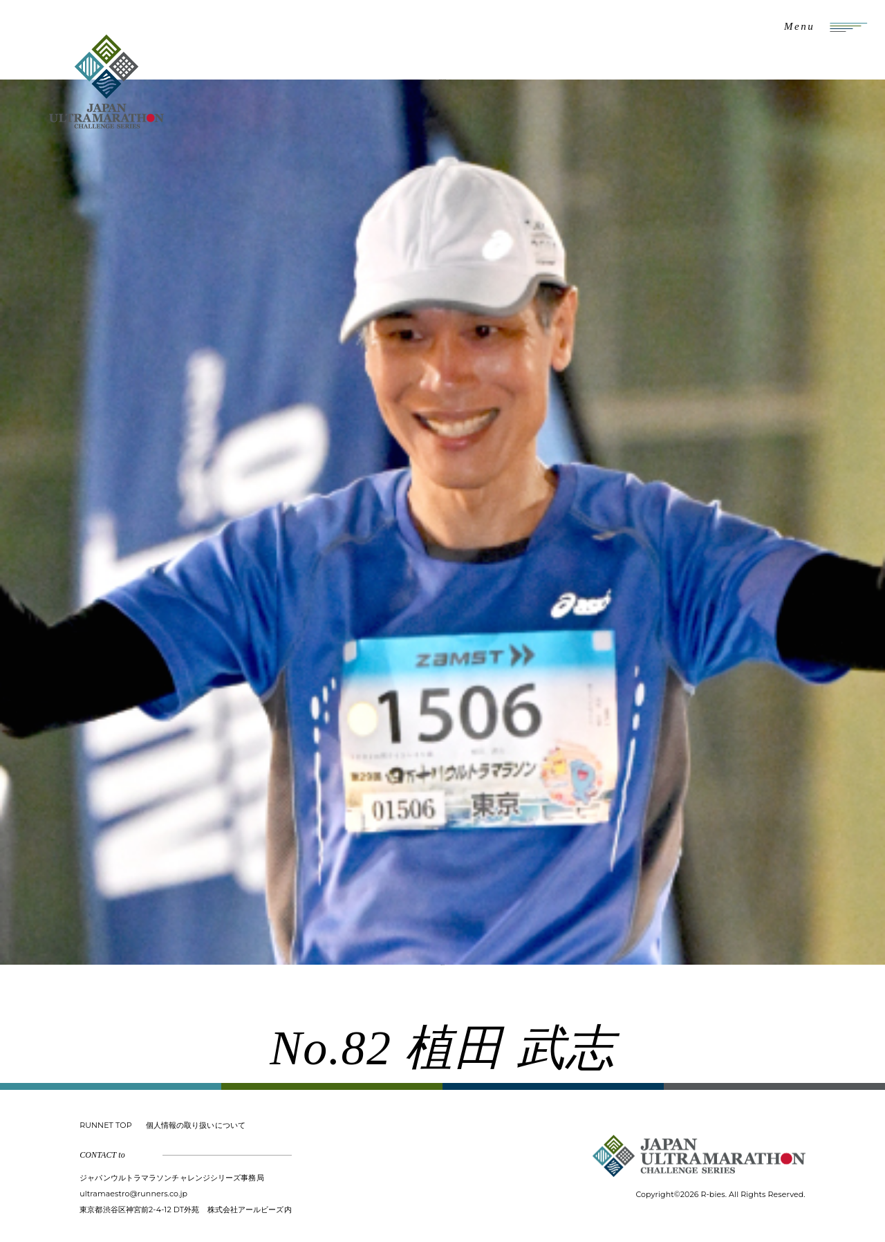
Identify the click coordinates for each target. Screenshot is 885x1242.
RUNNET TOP (105, 1125)
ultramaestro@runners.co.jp (133, 1193)
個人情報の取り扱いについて (195, 1125)
